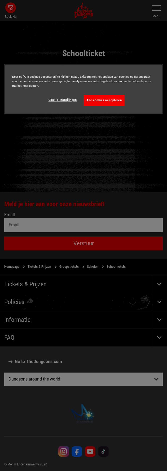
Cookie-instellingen (63, 100)
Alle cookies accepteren (104, 100)
